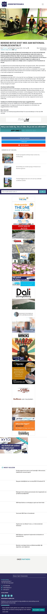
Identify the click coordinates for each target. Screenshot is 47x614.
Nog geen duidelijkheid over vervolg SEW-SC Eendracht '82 (30, 481)
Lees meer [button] (5, 611)
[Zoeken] (42, 191)
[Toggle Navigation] (43, 4)
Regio (15, 49)
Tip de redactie (23, 145)
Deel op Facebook (24, 138)
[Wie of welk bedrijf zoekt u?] (19, 191)
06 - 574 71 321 (29, 130)
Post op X (23, 141)
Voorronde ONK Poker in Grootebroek (25, 513)
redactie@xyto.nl (7, 587)
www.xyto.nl (6, 589)
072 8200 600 (6, 585)
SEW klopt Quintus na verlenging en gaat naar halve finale (30, 502)
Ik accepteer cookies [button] (38, 609)
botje (7, 49)
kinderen (3, 49)
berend (10, 49)
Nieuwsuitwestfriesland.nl (16, 4)
